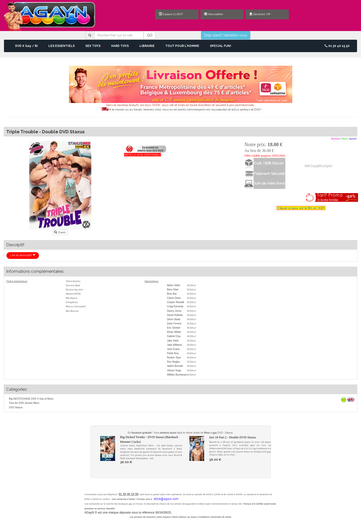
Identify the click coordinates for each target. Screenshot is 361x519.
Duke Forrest (174, 323)
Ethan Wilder (174, 332)
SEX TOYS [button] (94, 46)
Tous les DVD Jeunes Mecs (24, 403)
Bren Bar (172, 293)
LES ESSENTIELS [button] (63, 46)
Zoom (60, 232)
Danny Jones (174, 311)
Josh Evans (173, 349)
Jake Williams (174, 345)
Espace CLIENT (171, 14)
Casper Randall (175, 302)
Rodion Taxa (174, 357)
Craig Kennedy (175, 306)
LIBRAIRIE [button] (148, 46)
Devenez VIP (259, 14)
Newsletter (213, 14)
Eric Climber (173, 327)
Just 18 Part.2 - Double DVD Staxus (232, 437)
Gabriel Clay (174, 336)
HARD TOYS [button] (121, 46)
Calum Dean (174, 298)
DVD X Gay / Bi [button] (28, 46)
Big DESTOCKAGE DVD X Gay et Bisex (31, 398)
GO (149, 35)
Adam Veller (173, 285)
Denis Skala (173, 319)
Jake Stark (173, 340)
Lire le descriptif (22, 255)
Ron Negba (173, 361)
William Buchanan (177, 374)
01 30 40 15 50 (337, 46)
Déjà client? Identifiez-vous (225, 35)
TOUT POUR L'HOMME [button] (183, 46)
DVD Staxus (15, 407)
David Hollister (175, 315)
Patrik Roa (173, 353)
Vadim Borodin (175, 366)
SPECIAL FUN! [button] (222, 46)
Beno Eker (173, 289)
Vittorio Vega (174, 370)
